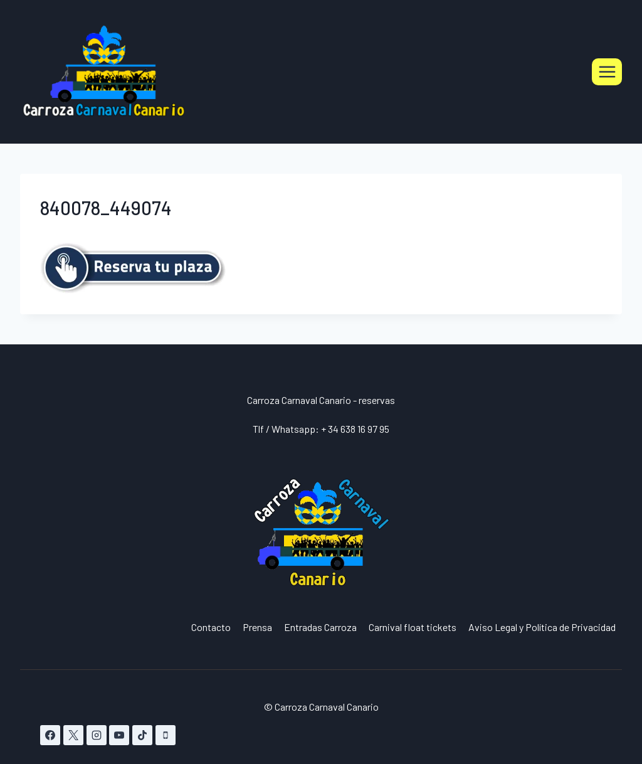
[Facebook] (50, 735)
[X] (73, 735)
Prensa (257, 627)
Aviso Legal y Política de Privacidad (542, 627)
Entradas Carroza (320, 627)
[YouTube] (119, 735)
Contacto (211, 627)
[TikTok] (142, 735)
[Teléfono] (165, 735)
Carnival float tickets (412, 627)
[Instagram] (97, 735)
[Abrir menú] (607, 71)
